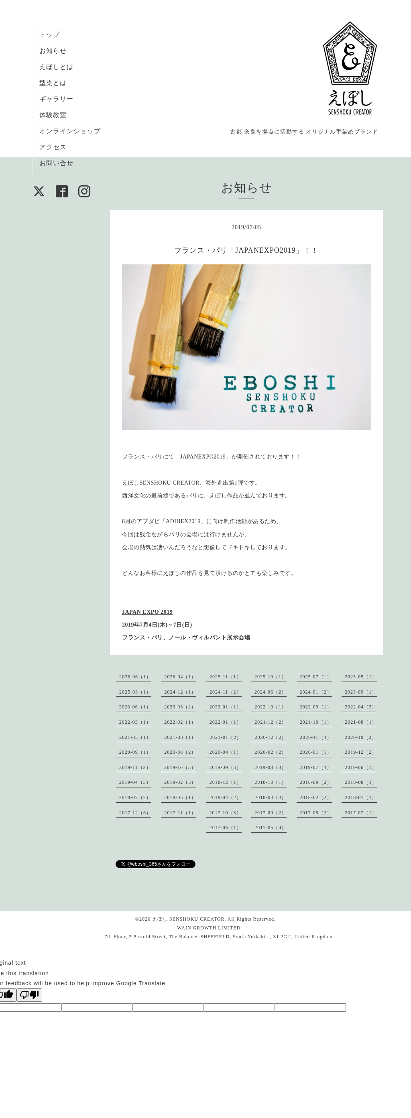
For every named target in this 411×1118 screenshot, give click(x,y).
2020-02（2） (270, 752)
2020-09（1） (135, 752)
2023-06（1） (135, 707)
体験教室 (53, 115)
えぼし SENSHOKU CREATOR (188, 919)
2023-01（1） (226, 707)
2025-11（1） (226, 677)
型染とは (53, 82)
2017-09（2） (270, 813)
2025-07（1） (316, 677)
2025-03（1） (135, 692)
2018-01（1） (361, 797)
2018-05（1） (180, 797)
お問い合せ (56, 163)
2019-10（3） (180, 767)
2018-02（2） (316, 797)
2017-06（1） (226, 827)
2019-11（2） (135, 767)
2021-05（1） (135, 737)
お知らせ (53, 50)
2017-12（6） (135, 813)
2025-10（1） (270, 677)
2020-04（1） (226, 752)
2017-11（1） (180, 813)
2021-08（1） (361, 722)
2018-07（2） (135, 797)
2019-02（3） (180, 782)
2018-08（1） (361, 782)
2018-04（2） (226, 797)
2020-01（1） (316, 752)
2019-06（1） (361, 767)
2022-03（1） (135, 722)
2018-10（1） (270, 782)
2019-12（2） (361, 752)
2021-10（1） (316, 722)
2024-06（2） (270, 692)
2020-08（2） (180, 752)
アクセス (53, 147)
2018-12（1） (226, 782)
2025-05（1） (361, 677)
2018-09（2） (316, 782)
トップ (49, 34)
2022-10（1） (270, 707)
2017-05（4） (270, 827)
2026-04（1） (180, 677)
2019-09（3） (226, 767)
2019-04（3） (135, 782)
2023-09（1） (361, 692)
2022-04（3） (361, 707)
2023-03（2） (180, 707)
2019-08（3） (270, 767)
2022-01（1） (226, 722)
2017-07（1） (361, 813)
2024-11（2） (226, 692)
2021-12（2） (270, 722)
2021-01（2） (226, 737)
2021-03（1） (180, 737)
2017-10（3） (226, 813)
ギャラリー (56, 98)
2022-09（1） (316, 707)
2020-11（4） (316, 737)
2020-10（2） (361, 737)
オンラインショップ (70, 131)
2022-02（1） (180, 722)
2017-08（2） (316, 813)
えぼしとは (56, 66)
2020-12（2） (270, 737)
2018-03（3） (270, 797)
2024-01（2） (316, 692)
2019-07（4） (316, 767)
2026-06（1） (135, 677)
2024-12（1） (180, 692)
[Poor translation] (29, 995)
